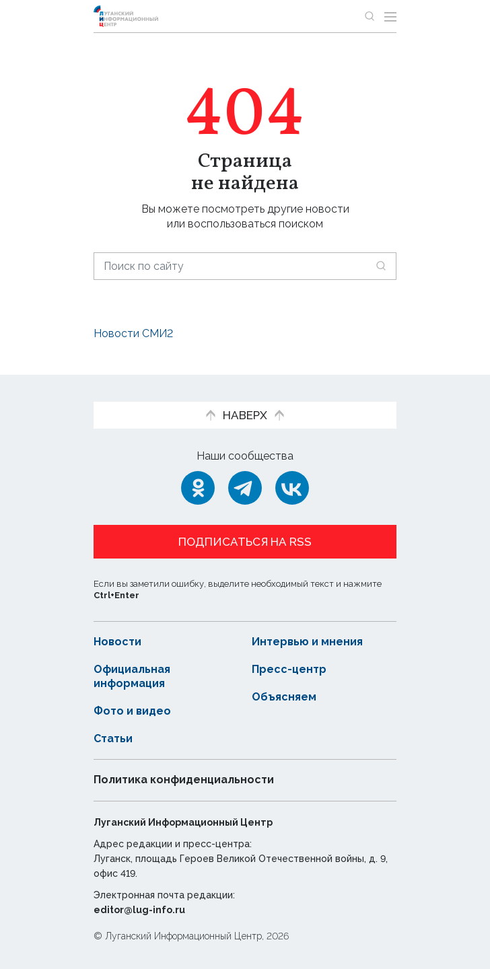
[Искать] (381, 266)
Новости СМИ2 (133, 333)
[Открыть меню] (390, 16)
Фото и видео (132, 711)
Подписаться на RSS (245, 541)
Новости (117, 641)
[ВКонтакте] (292, 488)
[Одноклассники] (198, 488)
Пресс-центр (289, 669)
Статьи (113, 738)
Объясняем (284, 696)
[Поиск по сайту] (245, 266)
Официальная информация (132, 676)
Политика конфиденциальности (184, 779)
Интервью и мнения (307, 641)
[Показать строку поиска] (369, 16)
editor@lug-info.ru (139, 909)
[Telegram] (245, 488)
